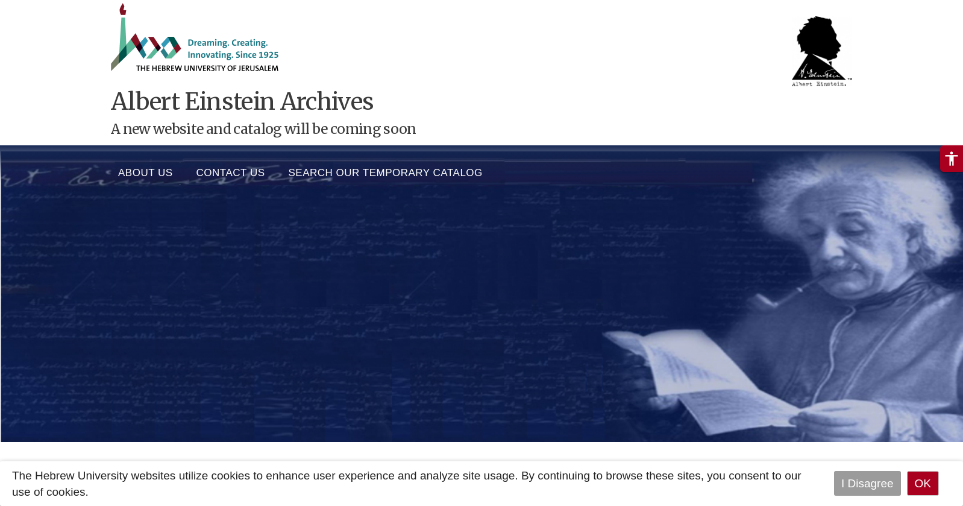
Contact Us (230, 169)
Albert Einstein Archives (242, 101)
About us (145, 169)
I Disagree (867, 483)
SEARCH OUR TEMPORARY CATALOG (386, 169)
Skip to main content (52, 8)
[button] (951, 158)
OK (923, 483)
